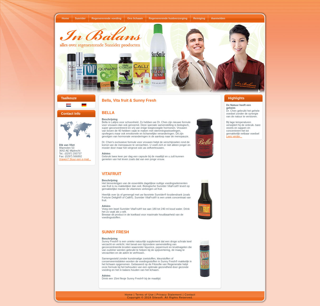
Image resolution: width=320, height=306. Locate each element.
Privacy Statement (169, 294)
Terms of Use (145, 294)
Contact (190, 294)
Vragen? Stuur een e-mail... (75, 159)
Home (128, 294)
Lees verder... (234, 136)
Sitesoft (157, 297)
